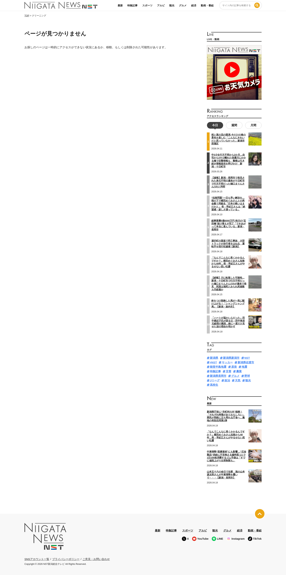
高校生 (214, 384)
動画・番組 (207, 5)
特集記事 (132, 5)
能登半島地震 (218, 366)
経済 (193, 5)
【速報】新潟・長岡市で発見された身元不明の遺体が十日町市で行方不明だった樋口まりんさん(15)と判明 (228, 181)
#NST (213, 361)
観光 (171, 5)
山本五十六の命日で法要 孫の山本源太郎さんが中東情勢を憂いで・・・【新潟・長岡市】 (226, 474)
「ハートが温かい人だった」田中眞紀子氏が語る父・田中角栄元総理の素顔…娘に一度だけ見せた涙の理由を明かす (228, 321)
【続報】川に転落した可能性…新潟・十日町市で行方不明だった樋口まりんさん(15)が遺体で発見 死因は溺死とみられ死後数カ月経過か (228, 283)
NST (247, 357)
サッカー (227, 361)
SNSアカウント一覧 (36, 558)
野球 (247, 375)
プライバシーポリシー (66, 558)
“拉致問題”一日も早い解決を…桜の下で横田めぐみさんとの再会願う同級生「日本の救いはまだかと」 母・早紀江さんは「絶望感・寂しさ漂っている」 (228, 203)
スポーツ (147, 5)
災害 (228, 370)
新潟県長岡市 (218, 375)
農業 (239, 370)
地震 (244, 366)
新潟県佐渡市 (246, 361)
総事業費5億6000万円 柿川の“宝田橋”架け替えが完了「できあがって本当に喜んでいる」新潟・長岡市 (228, 224)
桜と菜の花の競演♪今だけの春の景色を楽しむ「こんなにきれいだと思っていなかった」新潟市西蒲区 (228, 139)
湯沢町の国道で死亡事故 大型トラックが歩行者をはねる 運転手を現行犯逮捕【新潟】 (228, 243)
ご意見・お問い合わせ (96, 558)
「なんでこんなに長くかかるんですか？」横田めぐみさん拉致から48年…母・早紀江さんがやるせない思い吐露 (228, 262)
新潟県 (214, 357)
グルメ (183, 5)
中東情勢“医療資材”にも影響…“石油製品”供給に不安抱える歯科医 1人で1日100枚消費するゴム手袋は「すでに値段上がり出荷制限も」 (226, 456)
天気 (237, 379)
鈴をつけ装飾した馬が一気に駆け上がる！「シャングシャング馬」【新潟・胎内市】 (228, 303)
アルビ (161, 5)
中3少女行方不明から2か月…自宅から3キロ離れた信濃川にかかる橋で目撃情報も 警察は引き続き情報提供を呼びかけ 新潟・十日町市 (228, 160)
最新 (120, 5)
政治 (227, 379)
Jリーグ (215, 379)
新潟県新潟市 (231, 357)
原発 (234, 366)
